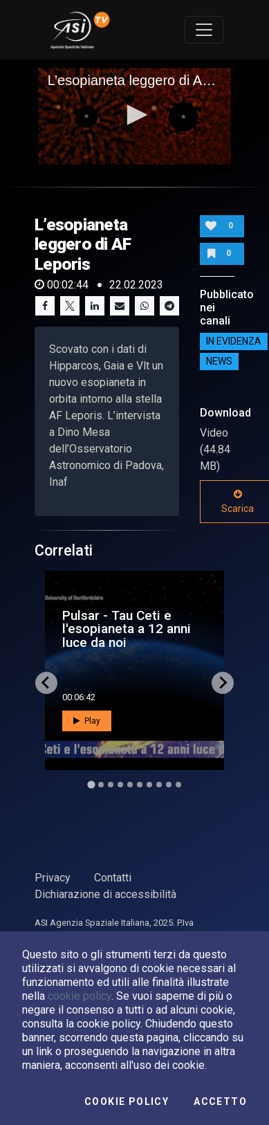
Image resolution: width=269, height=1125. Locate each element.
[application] (135, 116)
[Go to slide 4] (120, 784)
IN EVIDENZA (233, 341)
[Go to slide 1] (91, 784)
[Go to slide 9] (168, 784)
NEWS (219, 361)
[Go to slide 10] (178, 784)
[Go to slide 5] (130, 784)
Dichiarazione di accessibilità (105, 894)
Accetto (220, 1101)
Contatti (112, 877)
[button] (135, 115)
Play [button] (86, 721)
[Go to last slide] (46, 683)
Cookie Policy (126, 1101)
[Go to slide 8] (159, 784)
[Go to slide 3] (110, 784)
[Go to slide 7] (149, 784)
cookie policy (79, 996)
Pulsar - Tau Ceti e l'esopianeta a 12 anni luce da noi (126, 628)
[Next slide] (223, 683)
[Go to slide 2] (101, 784)
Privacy (53, 877)
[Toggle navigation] (204, 30)
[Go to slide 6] (139, 784)
